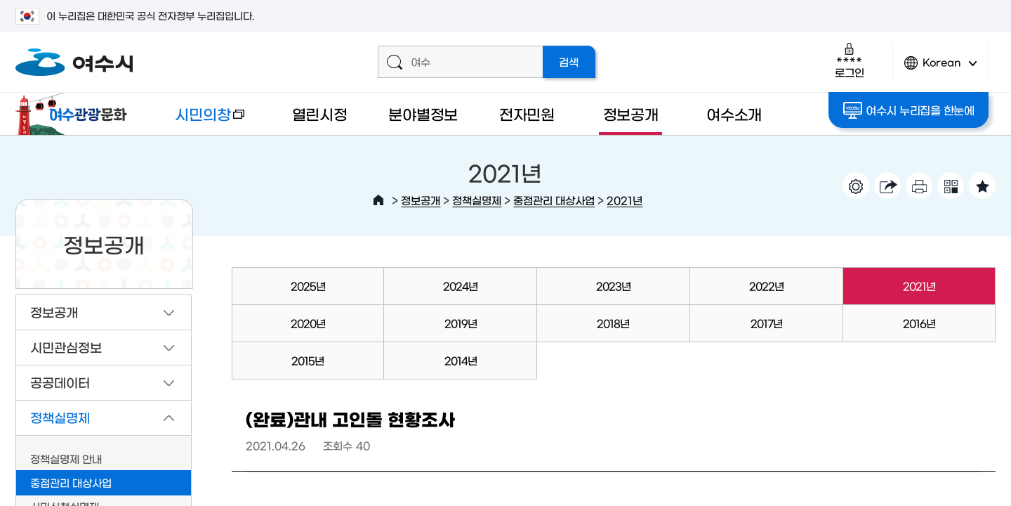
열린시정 (320, 113)
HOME (378, 200)
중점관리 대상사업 (554, 200)
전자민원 (527, 113)
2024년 (460, 285)
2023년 (613, 285)
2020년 (308, 323)
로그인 (849, 60)
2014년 (460, 360)
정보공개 (631, 113)
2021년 (624, 200)
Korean (940, 68)
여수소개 (734, 113)
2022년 (766, 285)
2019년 (460, 323)
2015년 (307, 360)
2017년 (766, 323)
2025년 (308, 285)
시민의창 (198, 120)
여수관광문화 (75, 114)
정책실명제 (476, 200)
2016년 (919, 323)
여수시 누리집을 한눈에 (908, 110)
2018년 (613, 323)
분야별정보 (423, 113)
